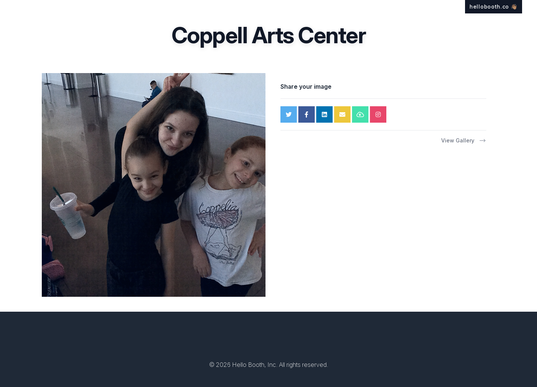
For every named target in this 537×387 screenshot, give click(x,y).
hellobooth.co (494, 6)
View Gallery (463, 140)
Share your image (306, 86)
